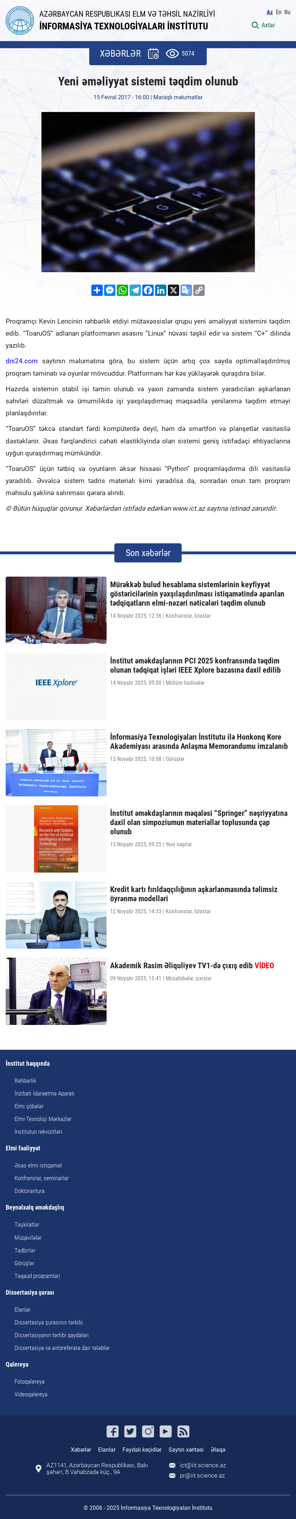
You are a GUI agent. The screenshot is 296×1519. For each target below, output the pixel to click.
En (278, 12)
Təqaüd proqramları (37, 1275)
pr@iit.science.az (202, 1475)
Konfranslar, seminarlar (42, 1178)
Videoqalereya (31, 1394)
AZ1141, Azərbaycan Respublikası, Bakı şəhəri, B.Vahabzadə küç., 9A (97, 1468)
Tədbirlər (25, 1250)
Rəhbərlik (25, 1080)
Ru (287, 12)
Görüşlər (24, 1263)
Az (270, 12)
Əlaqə (218, 1449)
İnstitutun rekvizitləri (38, 1131)
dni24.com (22, 361)
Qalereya (17, 1364)
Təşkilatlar (27, 1224)
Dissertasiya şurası (30, 1292)
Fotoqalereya (30, 1381)
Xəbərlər (81, 1449)
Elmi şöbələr (29, 1106)
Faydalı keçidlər (142, 1449)
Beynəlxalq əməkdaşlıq (35, 1207)
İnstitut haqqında (28, 1063)
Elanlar (22, 1309)
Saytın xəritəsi (186, 1449)
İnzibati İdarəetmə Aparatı (45, 1093)
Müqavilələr (28, 1237)
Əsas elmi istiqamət (38, 1165)
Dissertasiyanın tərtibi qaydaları (52, 1335)
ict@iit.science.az (203, 1465)
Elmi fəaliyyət (23, 1148)
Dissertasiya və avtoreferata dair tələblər (62, 1347)
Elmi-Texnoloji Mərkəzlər (43, 1118)
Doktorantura (30, 1190)
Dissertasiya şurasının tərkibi (49, 1322)
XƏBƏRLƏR (120, 53)
